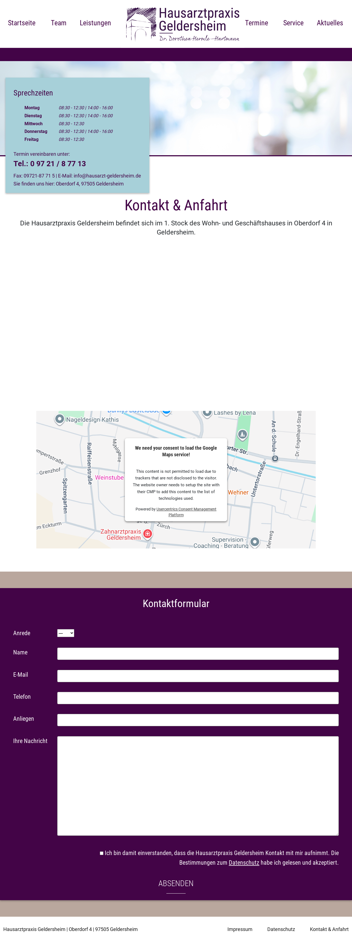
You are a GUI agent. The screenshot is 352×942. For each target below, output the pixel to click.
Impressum (239, 929)
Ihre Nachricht (30, 741)
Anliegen (23, 718)
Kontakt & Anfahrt (329, 929)
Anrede (21, 633)
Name (20, 652)
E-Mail (20, 674)
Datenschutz (244, 862)
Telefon (22, 696)
